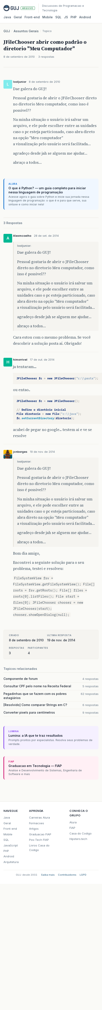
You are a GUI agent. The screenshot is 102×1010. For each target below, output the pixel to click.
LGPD (83, 874)
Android (85, 17)
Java (7, 17)
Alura (73, 822)
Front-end (10, 828)
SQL (58, 17)
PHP (74, 17)
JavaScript (10, 845)
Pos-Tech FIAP (39, 839)
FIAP (72, 827)
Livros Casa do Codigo (39, 848)
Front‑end (32, 17)
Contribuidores (67, 874)
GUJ (6, 31)
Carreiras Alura (39, 817)
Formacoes (36, 823)
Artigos (34, 828)
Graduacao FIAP (40, 834)
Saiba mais (48, 874)
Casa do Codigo (80, 833)
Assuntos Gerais (26, 31)
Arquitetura (11, 862)
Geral (18, 17)
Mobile (47, 17)
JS (66, 17)
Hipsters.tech (78, 839)
